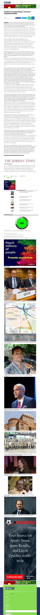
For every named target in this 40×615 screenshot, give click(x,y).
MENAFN (6, 24)
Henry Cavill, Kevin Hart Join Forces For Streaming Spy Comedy (18, 377)
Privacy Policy (7, 599)
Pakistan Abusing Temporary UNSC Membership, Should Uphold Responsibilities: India (18, 410)
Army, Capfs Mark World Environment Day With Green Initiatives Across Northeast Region (18, 455)
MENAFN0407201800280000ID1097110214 (14, 157)
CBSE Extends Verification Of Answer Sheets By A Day (18, 432)
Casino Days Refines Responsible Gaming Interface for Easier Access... (14, 236)
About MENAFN (8, 603)
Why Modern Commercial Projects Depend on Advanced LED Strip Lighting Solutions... (16, 239)
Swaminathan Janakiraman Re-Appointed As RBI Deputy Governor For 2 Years (18, 515)
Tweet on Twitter (24, 19)
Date (5, 19)
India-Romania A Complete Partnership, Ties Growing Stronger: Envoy (17, 475)
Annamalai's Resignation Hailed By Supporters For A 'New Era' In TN (20, 495)
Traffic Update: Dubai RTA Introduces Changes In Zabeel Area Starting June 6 (20, 344)
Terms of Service (8, 598)
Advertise (6, 602)
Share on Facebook (18, 19)
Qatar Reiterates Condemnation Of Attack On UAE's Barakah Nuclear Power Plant (19, 303)
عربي (17, 1)
